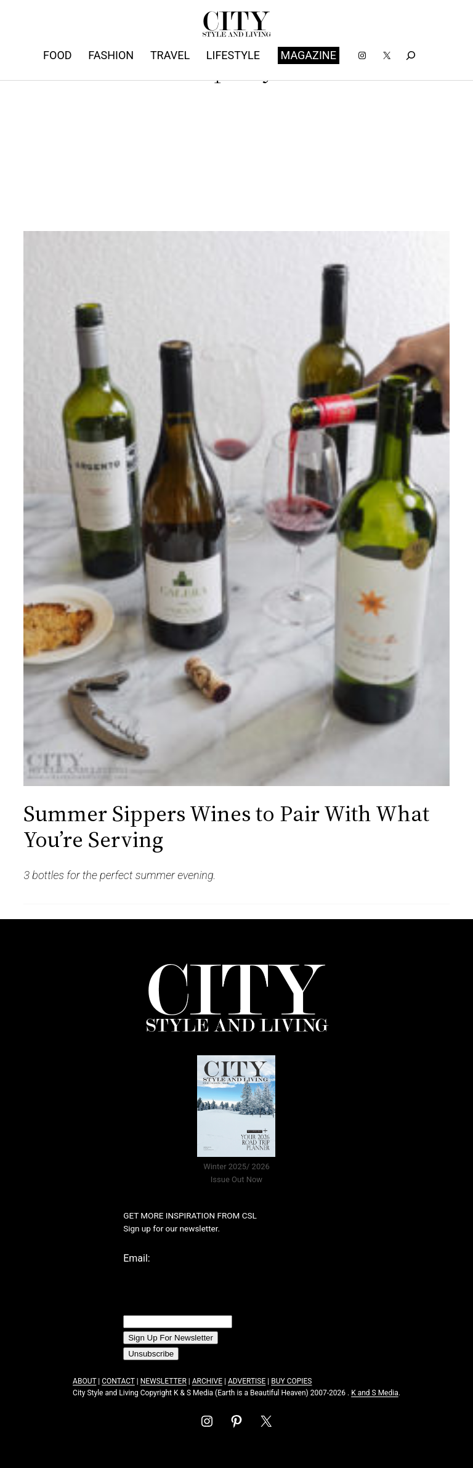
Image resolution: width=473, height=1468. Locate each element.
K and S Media (374, 1393)
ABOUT (84, 1381)
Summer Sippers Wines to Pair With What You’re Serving (226, 826)
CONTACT (118, 1381)
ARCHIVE (207, 1381)
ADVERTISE (246, 1381)
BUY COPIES (291, 1381)
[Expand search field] (411, 55)
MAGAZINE (308, 55)
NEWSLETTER (163, 1381)
